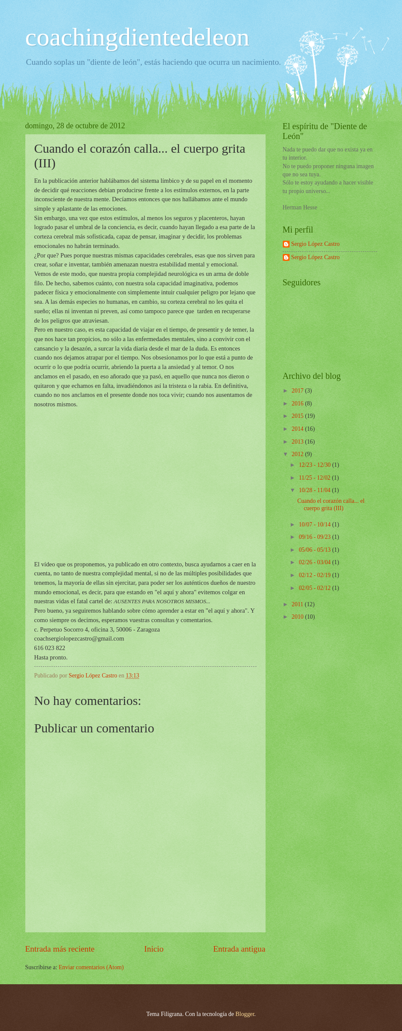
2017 (298, 390)
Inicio (153, 948)
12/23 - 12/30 (315, 465)
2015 (298, 416)
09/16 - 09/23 (315, 537)
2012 (298, 454)
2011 (298, 604)
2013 (298, 441)
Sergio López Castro (315, 244)
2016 (298, 403)
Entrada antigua (239, 948)
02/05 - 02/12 (315, 588)
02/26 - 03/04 (315, 562)
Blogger (245, 1014)
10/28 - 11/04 (315, 490)
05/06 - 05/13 (315, 550)
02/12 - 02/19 (315, 575)
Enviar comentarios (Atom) (91, 967)
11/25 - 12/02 (315, 478)
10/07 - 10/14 (315, 524)
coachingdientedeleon (137, 37)
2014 (298, 429)
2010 (298, 617)
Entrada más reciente (60, 948)
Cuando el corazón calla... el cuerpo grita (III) (331, 504)
